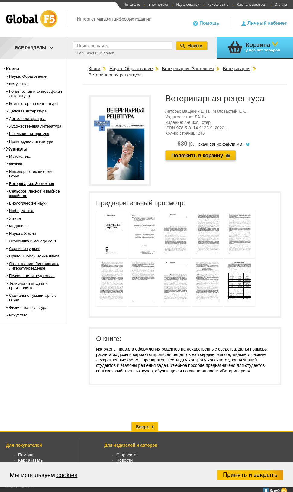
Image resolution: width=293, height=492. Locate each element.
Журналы (16, 148)
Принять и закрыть (250, 474)
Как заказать (218, 4)
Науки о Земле (22, 233)
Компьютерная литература (33, 103)
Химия (15, 218)
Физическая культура (28, 307)
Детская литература (27, 118)
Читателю (132, 4)
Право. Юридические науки (34, 256)
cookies (66, 475)
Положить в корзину (197, 155)
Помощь (209, 23)
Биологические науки (28, 203)
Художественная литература (35, 126)
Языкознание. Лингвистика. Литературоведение (34, 265)
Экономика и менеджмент (32, 241)
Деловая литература (28, 111)
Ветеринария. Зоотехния (31, 183)
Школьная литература (29, 133)
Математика (20, 156)
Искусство (18, 84)
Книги (12, 68)
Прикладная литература (31, 141)
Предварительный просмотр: (140, 203)
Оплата (281, 4)
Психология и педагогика (32, 276)
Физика (15, 164)
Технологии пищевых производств (28, 285)
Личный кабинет (267, 23)
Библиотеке (158, 4)
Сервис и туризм (24, 248)
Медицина (18, 226)
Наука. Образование (28, 76)
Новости (124, 460)
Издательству (187, 4)
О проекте (126, 454)
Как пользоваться (251, 4)
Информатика (21, 211)
